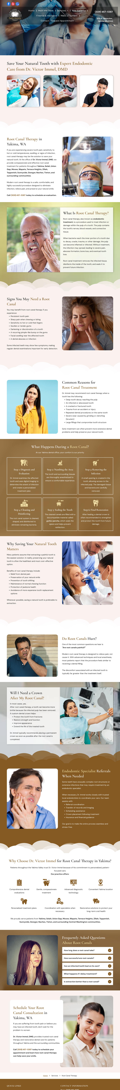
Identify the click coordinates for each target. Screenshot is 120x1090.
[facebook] (8, 4)
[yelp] (13, 4)
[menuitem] (32, 10)
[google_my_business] (17, 4)
